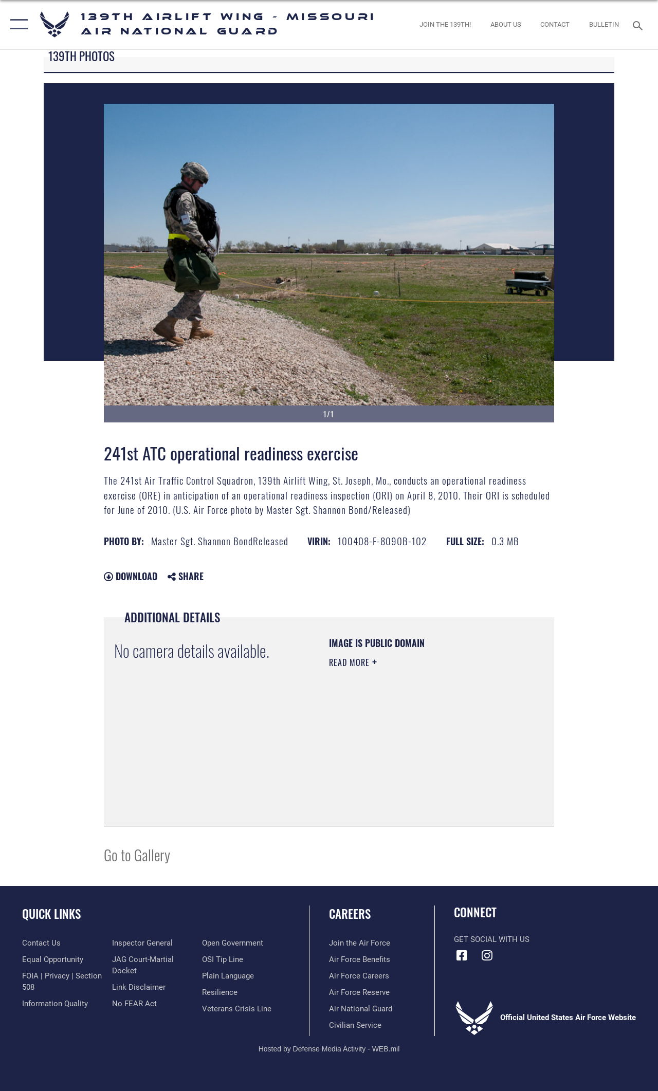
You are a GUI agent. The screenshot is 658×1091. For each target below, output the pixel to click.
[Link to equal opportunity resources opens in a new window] (52, 959)
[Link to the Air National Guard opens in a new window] (360, 1008)
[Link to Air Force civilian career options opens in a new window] (355, 1025)
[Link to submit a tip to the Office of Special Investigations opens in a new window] (222, 959)
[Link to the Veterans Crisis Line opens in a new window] (236, 1008)
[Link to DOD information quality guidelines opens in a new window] (55, 1003)
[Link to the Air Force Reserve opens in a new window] (359, 992)
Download (130, 576)
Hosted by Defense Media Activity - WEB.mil (329, 1049)
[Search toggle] (639, 24)
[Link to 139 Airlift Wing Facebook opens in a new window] (461, 955)
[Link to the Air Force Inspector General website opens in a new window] (142, 943)
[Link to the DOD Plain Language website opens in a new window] (228, 976)
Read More (350, 662)
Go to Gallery (137, 854)
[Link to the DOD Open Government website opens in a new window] (232, 943)
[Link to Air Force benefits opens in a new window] (359, 959)
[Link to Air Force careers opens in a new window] (359, 976)
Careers (350, 913)
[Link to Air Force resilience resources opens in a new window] (219, 992)
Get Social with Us (491, 939)
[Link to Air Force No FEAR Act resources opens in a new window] (134, 1003)
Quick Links (51, 913)
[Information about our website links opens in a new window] (139, 987)
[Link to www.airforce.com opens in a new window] (359, 943)
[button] (16, 24)
